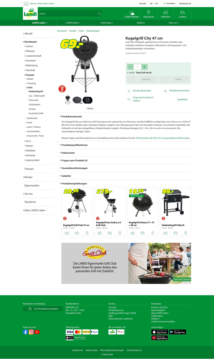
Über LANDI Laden (34, 210)
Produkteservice (116, 310)
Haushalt (30, 70)
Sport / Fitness (34, 127)
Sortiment (30, 41)
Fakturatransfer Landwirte (120, 318)
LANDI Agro (105, 22)
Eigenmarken (31, 185)
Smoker (32, 109)
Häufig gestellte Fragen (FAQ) (122, 313)
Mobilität (30, 150)
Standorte (30, 202)
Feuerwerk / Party (35, 135)
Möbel (30, 79)
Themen (29, 169)
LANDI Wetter (72, 22)
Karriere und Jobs (159, 307)
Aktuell (28, 33)
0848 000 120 (72, 307)
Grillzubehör (34, 104)
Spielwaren (32, 118)
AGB (110, 315)
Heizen (29, 145)
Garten (29, 46)
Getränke (30, 155)
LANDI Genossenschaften (163, 321)
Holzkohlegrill (36, 91)
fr (156, 3)
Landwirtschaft (33, 55)
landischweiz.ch (134, 350)
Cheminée (33, 100)
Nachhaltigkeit (158, 310)
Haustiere (31, 60)
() (185, 3)
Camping (31, 83)
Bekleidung (32, 65)
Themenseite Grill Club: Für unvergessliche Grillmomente (162, 138)
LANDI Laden (38, 22)
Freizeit (30, 75)
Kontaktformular (73, 313)
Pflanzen (30, 51)
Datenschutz (92, 350)
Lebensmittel (32, 160)
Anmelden (170, 3)
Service (28, 193)
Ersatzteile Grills (36, 113)
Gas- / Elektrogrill (37, 95)
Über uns (173, 22)
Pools (29, 122)
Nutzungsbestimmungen (112, 350)
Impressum (77, 350)
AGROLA (141, 22)
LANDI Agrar (157, 315)
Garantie (112, 307)
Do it (28, 141)
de (151, 3)
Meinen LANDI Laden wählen (42, 3)
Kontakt (142, 3)
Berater (28, 177)
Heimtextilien (33, 131)
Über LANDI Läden (160, 313)
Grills (30, 87)
